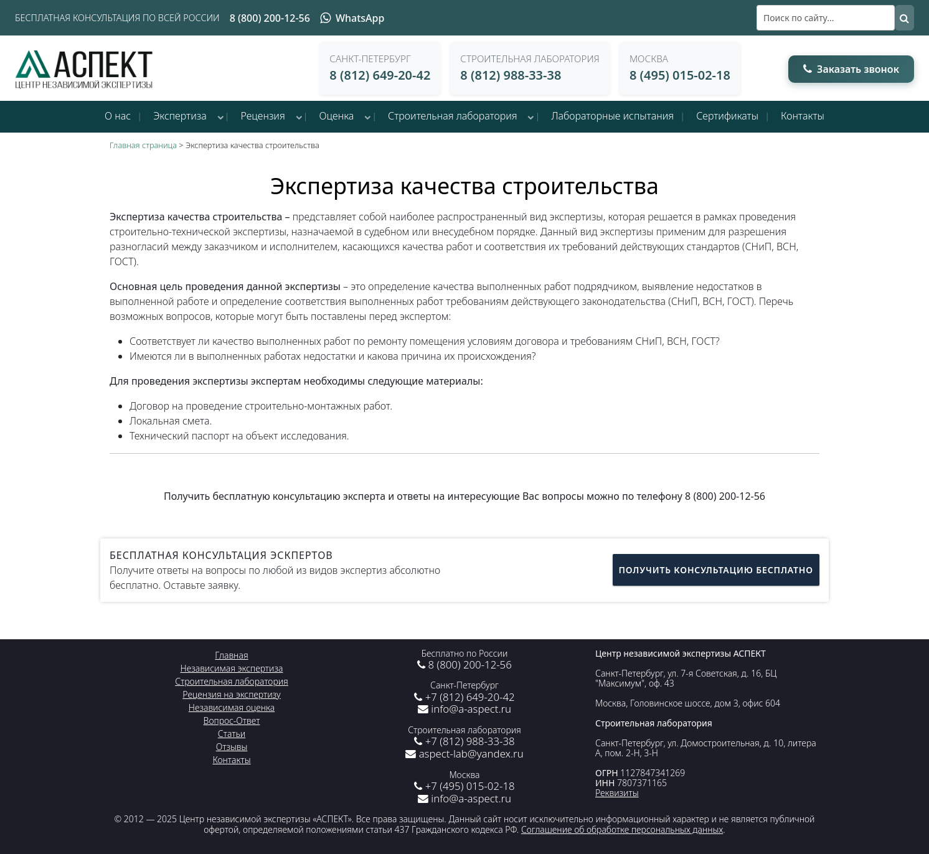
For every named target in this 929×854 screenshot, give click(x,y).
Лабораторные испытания (612, 116)
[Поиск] (826, 17)
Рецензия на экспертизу (231, 694)
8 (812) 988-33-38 (510, 75)
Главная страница (143, 145)
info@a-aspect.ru (464, 709)
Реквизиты (617, 793)
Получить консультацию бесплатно (716, 570)
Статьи (231, 733)
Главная (231, 655)
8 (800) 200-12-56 (270, 18)
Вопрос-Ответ (232, 720)
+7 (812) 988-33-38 (464, 741)
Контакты (802, 116)
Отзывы (232, 747)
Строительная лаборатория (452, 116)
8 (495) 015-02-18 (680, 75)
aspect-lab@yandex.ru (464, 753)
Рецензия (263, 116)
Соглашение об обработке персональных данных (622, 829)
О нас (118, 116)
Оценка (336, 116)
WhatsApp (352, 18)
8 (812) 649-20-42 (379, 75)
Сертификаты (727, 116)
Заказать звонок (851, 69)
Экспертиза (180, 116)
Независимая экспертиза (232, 668)
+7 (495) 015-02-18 (464, 786)
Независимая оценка (232, 707)
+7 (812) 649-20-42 (464, 697)
